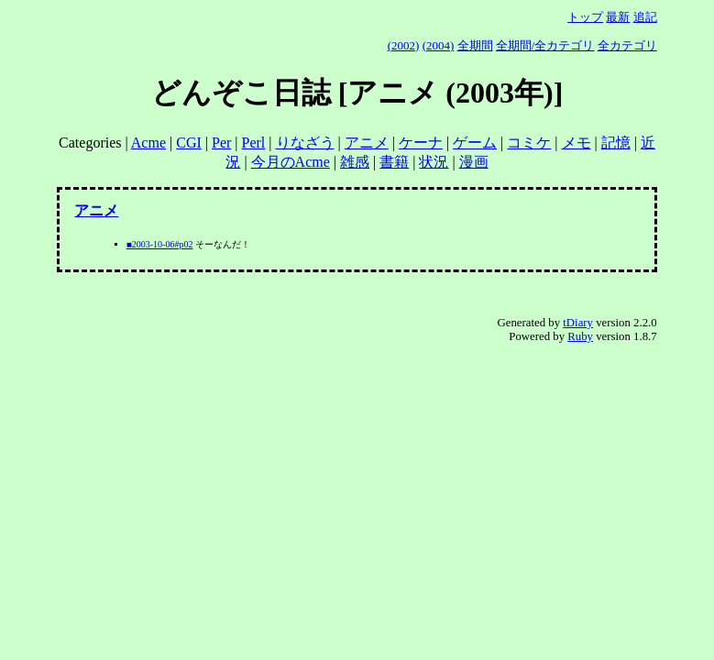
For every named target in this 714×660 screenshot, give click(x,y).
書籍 (394, 162)
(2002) (404, 45)
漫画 (474, 162)
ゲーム (475, 142)
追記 (645, 17)
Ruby (580, 336)
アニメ (367, 142)
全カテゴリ (627, 45)
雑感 (354, 162)
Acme (148, 142)
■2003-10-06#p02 (159, 244)
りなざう (305, 142)
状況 (433, 162)
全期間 (475, 45)
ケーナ (421, 142)
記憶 (616, 142)
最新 (618, 17)
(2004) (439, 45)
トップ (585, 17)
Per (221, 142)
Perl (254, 142)
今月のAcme (290, 162)
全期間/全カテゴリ (545, 45)
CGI (189, 142)
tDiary (578, 322)
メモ (576, 142)
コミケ (529, 142)
